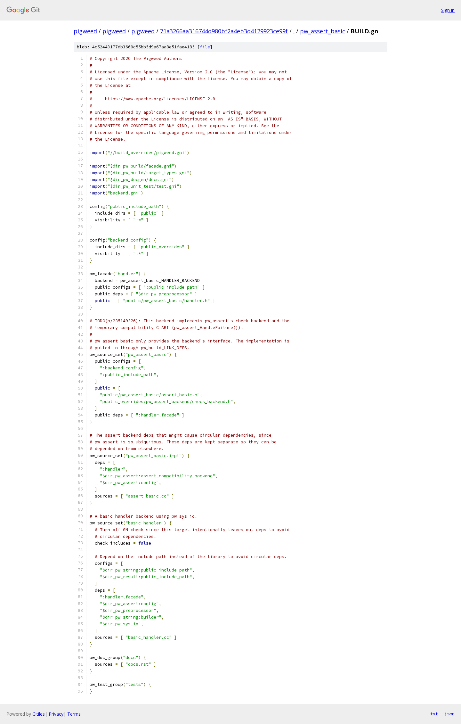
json (449, 714)
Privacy (56, 714)
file (205, 47)
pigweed (85, 31)
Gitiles (38, 714)
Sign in (448, 10)
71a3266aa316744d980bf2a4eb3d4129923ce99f (224, 31)
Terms (74, 714)
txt (434, 714)
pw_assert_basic (322, 31)
